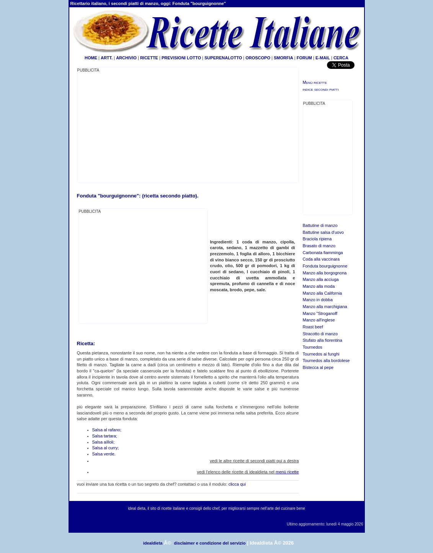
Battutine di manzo (320, 225)
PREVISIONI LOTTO (181, 57)
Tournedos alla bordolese (326, 360)
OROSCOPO (257, 57)
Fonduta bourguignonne (325, 266)
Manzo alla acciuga (321, 279)
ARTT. (107, 57)
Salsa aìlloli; (103, 442)
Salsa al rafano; (106, 429)
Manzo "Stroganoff (320, 313)
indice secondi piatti (321, 89)
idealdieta (153, 543)
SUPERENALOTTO (223, 57)
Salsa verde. (104, 454)
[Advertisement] (141, 127)
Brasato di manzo (319, 245)
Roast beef (313, 327)
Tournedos (312, 347)
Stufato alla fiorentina (322, 340)
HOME (91, 57)
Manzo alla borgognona (325, 273)
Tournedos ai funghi (321, 354)
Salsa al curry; (105, 447)
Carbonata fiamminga (323, 252)
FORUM (304, 57)
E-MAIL (322, 57)
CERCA (340, 57)
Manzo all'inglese (319, 320)
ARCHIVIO (126, 57)
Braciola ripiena (317, 239)
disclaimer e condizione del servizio (209, 543)
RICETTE (148, 57)
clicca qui (237, 484)
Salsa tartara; (104, 436)
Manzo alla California (322, 293)
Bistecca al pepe (318, 367)
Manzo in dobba (318, 299)
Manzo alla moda (319, 286)
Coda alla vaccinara (321, 259)
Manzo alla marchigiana (325, 306)
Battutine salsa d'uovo (323, 232)
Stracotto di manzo (320, 333)
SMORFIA (283, 57)
